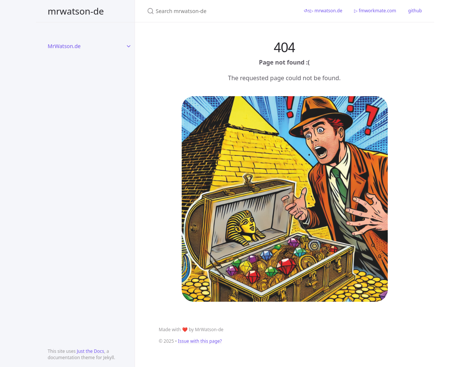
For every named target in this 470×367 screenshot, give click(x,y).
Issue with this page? (200, 341)
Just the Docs (90, 351)
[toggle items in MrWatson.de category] (129, 46)
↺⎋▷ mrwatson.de (323, 10)
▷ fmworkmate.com (375, 10)
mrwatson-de (76, 11)
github (415, 10)
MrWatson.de (64, 46)
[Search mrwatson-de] (216, 11)
